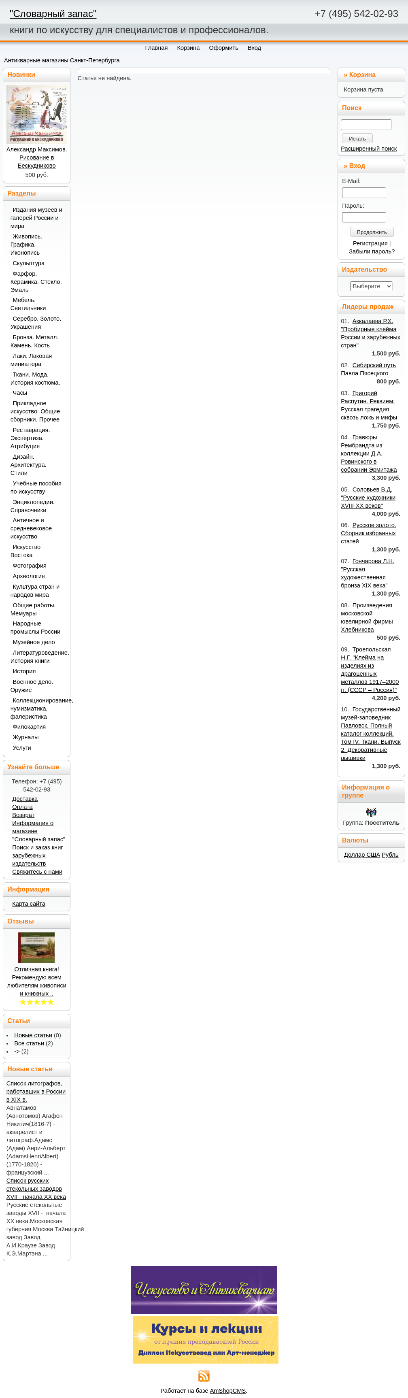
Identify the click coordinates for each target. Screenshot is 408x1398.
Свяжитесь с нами (37, 871)
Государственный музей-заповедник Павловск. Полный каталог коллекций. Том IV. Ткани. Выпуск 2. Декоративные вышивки (371, 733)
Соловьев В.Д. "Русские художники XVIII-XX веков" (368, 497)
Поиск (351, 107)
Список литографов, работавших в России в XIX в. (36, 1091)
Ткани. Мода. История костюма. (35, 378)
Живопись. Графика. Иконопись (26, 244)
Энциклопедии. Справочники (33, 506)
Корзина (362, 74)
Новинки (21, 74)
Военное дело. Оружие (32, 686)
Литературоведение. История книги (37, 656)
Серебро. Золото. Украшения (36, 322)
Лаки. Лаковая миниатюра (31, 360)
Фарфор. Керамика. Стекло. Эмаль (36, 281)
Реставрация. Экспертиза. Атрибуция (30, 438)
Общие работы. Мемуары (33, 609)
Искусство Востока (26, 551)
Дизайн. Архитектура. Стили (29, 464)
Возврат (23, 815)
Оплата (22, 807)
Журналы (26, 737)
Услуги (22, 748)
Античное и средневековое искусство (31, 528)
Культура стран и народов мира (35, 590)
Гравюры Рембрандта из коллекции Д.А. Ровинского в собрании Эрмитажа (369, 453)
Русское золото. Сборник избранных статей (368, 533)
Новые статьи (33, 1035)
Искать (357, 139)
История (24, 671)
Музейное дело (34, 642)
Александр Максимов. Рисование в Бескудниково (36, 157)
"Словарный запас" (53, 13)
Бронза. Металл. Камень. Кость (35, 341)
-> (16, 1051)
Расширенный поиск (369, 148)
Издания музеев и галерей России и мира (36, 217)
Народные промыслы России (36, 627)
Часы (20, 392)
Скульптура (29, 263)
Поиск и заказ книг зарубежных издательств (37, 855)
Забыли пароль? (372, 251)
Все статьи (29, 1043)
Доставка (25, 799)
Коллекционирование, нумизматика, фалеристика (37, 708)
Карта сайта (28, 903)
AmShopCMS (228, 1390)
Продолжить (372, 232)
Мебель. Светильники (28, 304)
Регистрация (370, 243)
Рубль (390, 854)
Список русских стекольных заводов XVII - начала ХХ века (36, 1188)
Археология (29, 576)
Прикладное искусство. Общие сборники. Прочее (35, 411)
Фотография (30, 565)
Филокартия (29, 726)
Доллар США (362, 854)
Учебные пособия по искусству (36, 487)
